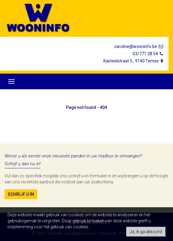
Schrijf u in (21, 194)
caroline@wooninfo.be (139, 46)
